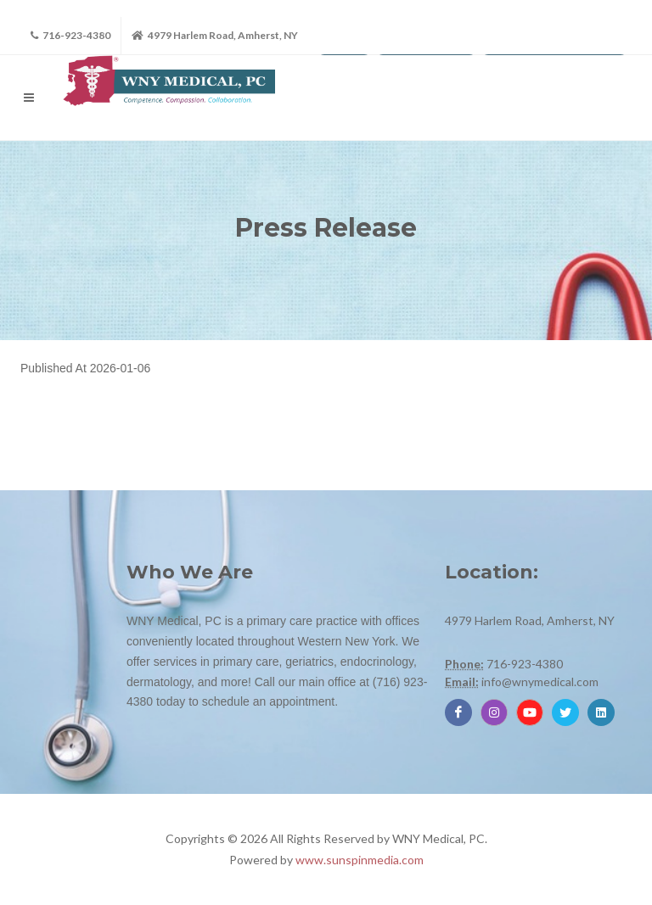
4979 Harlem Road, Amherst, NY (215, 35)
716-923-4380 (70, 35)
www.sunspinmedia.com (359, 859)
